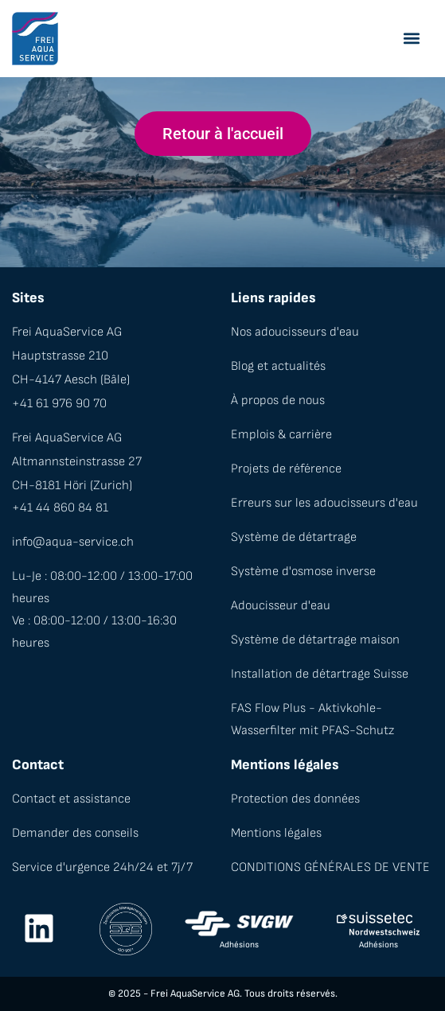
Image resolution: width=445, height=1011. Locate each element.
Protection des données (295, 799)
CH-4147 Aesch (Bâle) (71, 379)
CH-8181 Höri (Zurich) (72, 485)
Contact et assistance (71, 799)
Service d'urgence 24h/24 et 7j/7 (102, 867)
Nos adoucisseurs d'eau (295, 332)
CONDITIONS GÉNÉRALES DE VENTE (330, 867)
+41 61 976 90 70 (59, 403)
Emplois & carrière (281, 434)
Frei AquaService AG (67, 332)
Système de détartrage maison (315, 639)
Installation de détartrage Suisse (319, 674)
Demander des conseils (75, 833)
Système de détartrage (294, 537)
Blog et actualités (278, 366)
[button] (411, 38)
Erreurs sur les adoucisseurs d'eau (324, 503)
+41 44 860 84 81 (60, 507)
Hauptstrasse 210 (60, 356)
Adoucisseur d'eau (280, 605)
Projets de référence (286, 468)
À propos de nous (278, 400)
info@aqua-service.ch (73, 542)
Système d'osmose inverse (303, 571)
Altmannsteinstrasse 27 (77, 461)
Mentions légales (276, 833)
